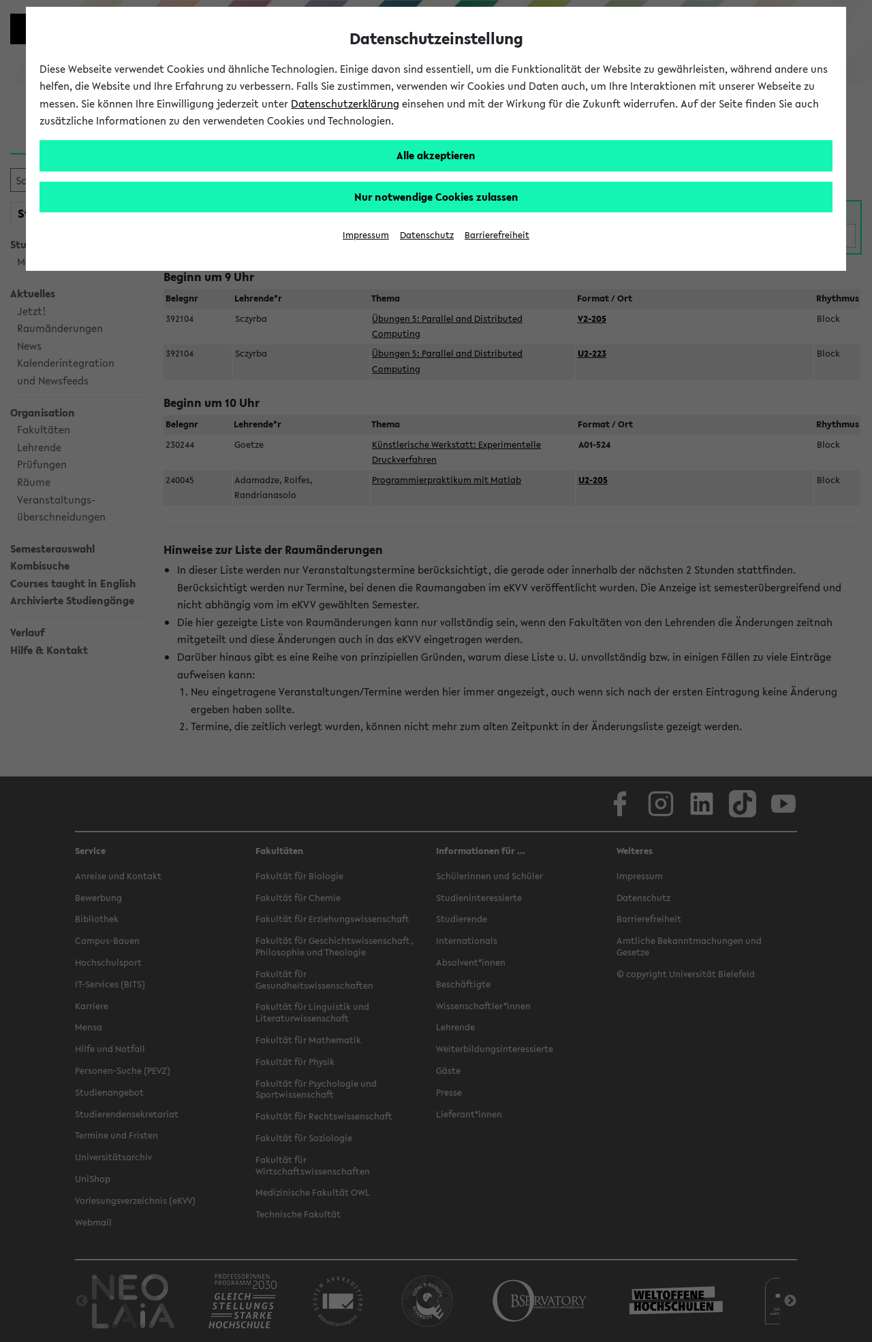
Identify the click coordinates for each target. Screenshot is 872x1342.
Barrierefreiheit (497, 235)
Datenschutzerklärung (345, 103)
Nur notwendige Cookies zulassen (436, 196)
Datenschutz (427, 235)
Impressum (366, 235)
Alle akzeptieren (436, 155)
